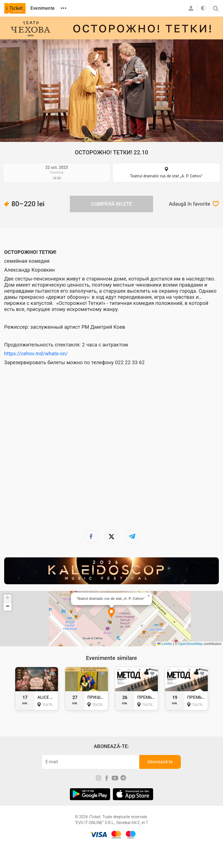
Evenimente (43, 8)
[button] (111, 613)
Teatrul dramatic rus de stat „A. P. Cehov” (166, 176)
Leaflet (164, 644)
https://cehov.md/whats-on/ (36, 353)
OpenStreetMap (190, 644)
